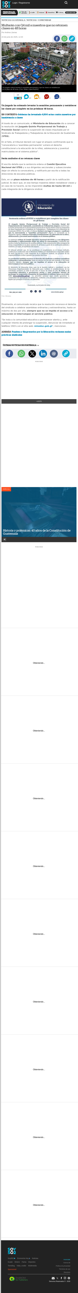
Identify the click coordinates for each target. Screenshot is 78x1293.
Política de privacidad (63, 1266)
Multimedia (32, 1266)
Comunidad (44, 20)
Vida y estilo (21, 1266)
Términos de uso (64, 1269)
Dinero (17, 1262)
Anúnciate (67, 1259)
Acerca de (66, 1263)
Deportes (31, 1262)
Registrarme (24, 3)
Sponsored (12, 1269)
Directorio (67, 1272)
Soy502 (11, 1258)
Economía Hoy (23, 1258)
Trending (11, 1266)
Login (14, 3)
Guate (10, 1262)
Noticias (32, 20)
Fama (24, 1262)
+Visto (39, 401)
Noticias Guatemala (13, 20)
